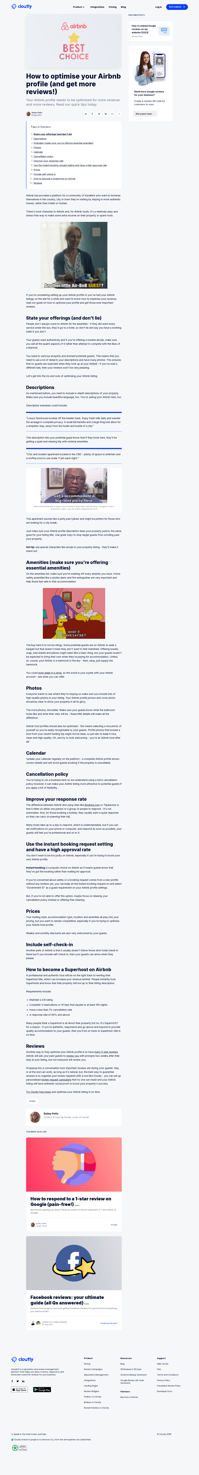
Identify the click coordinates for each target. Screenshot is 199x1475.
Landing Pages (91, 1386)
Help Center (162, 1364)
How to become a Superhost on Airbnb (54, 178)
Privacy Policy (163, 1380)
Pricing (112, 7)
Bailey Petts (37, 113)
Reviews (38, 183)
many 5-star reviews (106, 1051)
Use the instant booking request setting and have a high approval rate (70, 165)
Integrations (97, 7)
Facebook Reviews (108, 1323)
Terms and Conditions (167, 1375)
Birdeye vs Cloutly (92, 1402)
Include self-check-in (45, 174)
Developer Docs (164, 1391)
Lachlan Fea (47, 1322)
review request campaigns (56, 1079)
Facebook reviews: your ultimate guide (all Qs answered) (67, 1300)
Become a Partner (129, 1397)
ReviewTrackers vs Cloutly (96, 1408)
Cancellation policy (43, 156)
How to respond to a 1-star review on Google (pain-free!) (71, 1201)
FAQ (159, 1369)
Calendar (38, 152)
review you (72, 1055)
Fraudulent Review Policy (169, 1386)
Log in (158, 7)
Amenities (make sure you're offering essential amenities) (64, 143)
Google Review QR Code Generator (132, 1382)
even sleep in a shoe (49, 672)
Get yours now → (145, 113)
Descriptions (40, 138)
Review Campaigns (93, 1369)
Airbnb (32, 1101)
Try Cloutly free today (38, 1091)
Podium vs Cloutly (92, 1396)
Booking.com (92, 804)
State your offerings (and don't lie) (53, 134)
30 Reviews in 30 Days (131, 1369)
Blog (123, 7)
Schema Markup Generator (134, 1375)
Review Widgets (91, 1391)
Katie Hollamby (60, 1322)
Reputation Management (96, 1375)
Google (114, 1225)
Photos (37, 147)
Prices (37, 169)
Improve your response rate (48, 160)
